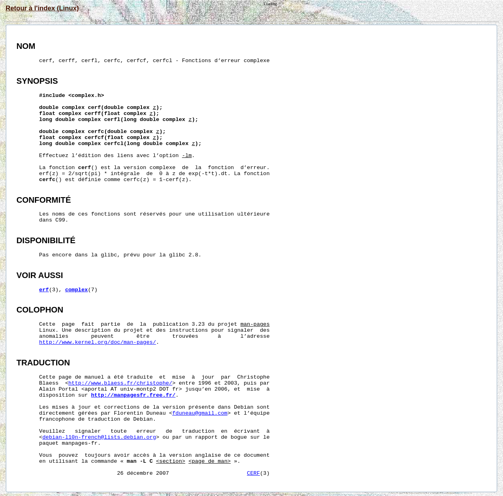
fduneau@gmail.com (200, 413)
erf (44, 290)
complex (76, 290)
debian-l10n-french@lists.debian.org (99, 437)
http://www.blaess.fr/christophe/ (120, 383)
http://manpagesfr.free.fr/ (133, 395)
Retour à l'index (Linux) (42, 8)
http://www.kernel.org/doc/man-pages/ (97, 342)
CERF (253, 473)
